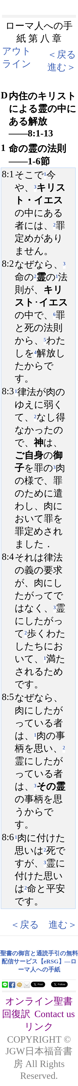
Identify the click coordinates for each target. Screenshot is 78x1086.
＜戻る (61, 54)
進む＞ (61, 67)
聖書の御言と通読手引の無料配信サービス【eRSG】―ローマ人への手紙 (39, 961)
